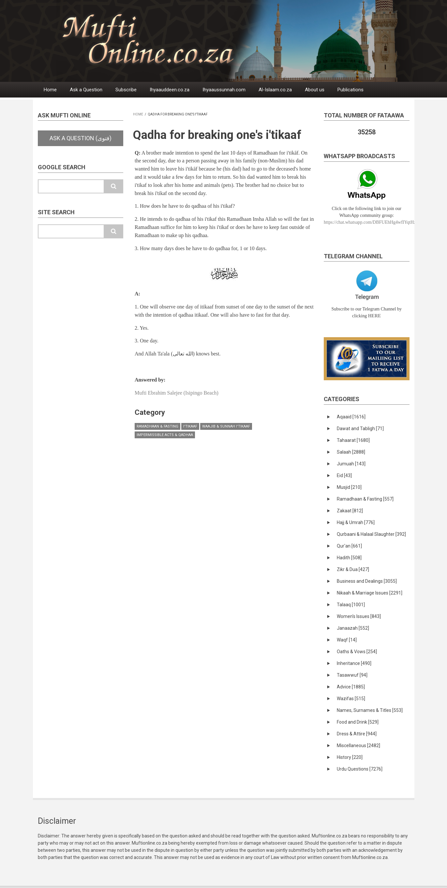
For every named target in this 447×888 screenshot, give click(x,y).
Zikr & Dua (353, 569)
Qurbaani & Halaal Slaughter (371, 534)
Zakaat (350, 510)
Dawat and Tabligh (360, 428)
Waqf (347, 639)
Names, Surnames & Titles (370, 710)
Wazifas (351, 698)
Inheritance (354, 663)
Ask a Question (86, 90)
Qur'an (349, 546)
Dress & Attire (357, 733)
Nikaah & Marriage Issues (369, 592)
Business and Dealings (367, 581)
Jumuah (351, 463)
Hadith (349, 557)
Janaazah (353, 628)
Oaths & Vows (357, 651)
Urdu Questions (359, 769)
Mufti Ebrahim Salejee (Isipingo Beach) (176, 393)
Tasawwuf (352, 675)
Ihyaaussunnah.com (224, 90)
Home (50, 90)
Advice (351, 686)
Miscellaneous (358, 745)
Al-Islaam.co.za (275, 90)
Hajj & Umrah (356, 522)
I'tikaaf (190, 426)
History (350, 757)
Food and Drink (358, 722)
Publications (350, 90)
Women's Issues (359, 616)
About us (314, 90)
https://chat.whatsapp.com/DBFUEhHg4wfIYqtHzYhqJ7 (376, 222)
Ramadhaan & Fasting (157, 426)
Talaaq (351, 604)
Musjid (349, 487)
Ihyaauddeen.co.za (169, 90)
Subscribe (126, 90)
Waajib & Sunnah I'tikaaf (226, 426)
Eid (344, 475)
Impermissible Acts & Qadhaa (165, 435)
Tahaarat (353, 440)
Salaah (351, 452)
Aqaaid (351, 416)
